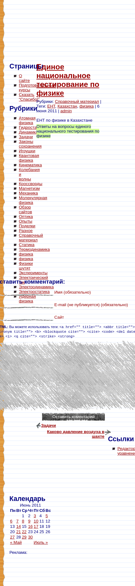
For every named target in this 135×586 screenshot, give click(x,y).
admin (66, 111)
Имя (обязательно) (72, 292)
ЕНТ (51, 106)
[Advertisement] (34, 400)
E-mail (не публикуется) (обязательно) (91, 304)
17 (36, 526)
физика (86, 106)
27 (12, 537)
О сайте (24, 78)
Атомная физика (27, 120)
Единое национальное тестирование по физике (67, 80)
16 (30, 526)
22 (24, 531)
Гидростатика (32, 127)
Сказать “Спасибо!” (29, 97)
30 (30, 537)
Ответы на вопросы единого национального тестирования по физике (67, 131)
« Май (16, 542)
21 (18, 531)
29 (24, 537)
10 (36, 521)
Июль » (41, 542)
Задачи (26, 136)
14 (18, 526)
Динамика (28, 132)
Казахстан (67, 106)
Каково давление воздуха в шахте (76, 432)
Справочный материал (77, 101)
